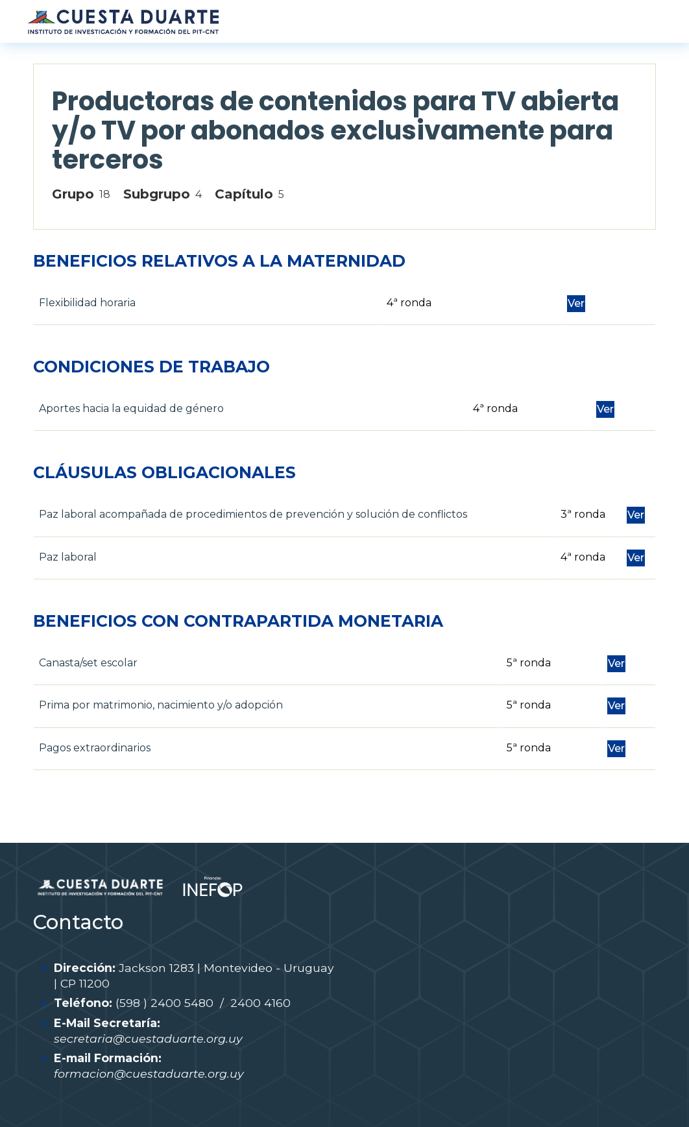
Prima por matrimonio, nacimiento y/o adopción (161, 705)
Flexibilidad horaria (87, 303)
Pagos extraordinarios (95, 748)
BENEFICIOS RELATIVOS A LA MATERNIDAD (219, 261)
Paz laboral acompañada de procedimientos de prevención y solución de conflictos (253, 514)
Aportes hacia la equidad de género (131, 408)
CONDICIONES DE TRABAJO (151, 366)
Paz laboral (68, 557)
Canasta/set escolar (88, 663)
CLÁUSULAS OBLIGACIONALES (164, 472)
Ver (576, 303)
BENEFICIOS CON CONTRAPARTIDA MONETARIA (238, 621)
